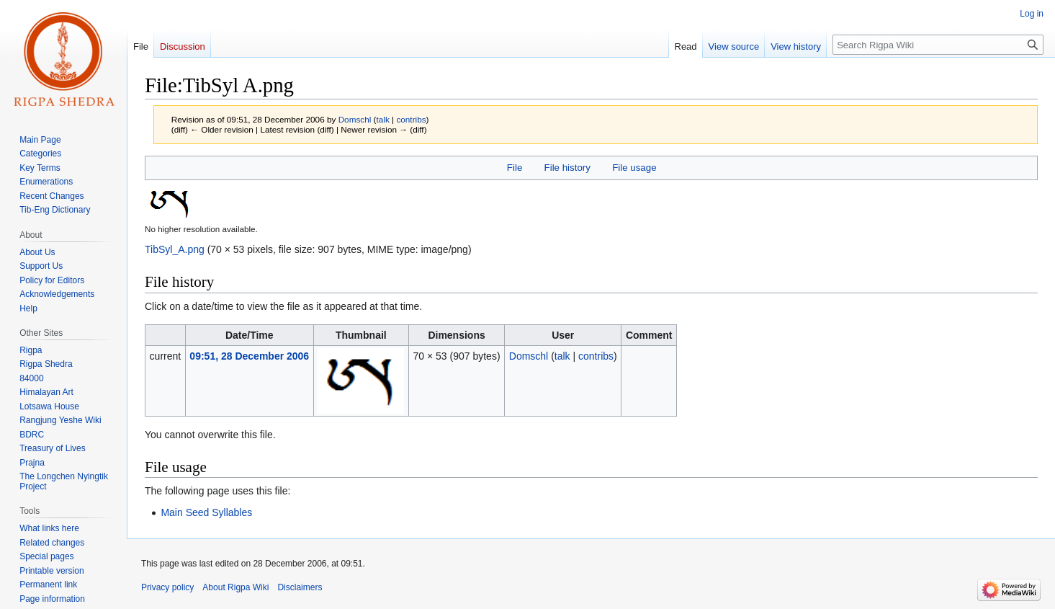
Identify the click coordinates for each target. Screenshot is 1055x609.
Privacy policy (167, 587)
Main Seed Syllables (206, 512)
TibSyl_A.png (175, 249)
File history (567, 167)
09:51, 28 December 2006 (249, 356)
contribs (411, 119)
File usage (634, 167)
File (514, 167)
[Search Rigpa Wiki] (937, 45)
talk (383, 119)
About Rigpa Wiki (235, 587)
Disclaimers (299, 587)
